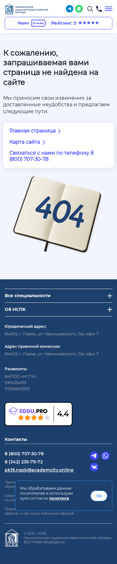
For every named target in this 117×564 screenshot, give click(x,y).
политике (59, 498)
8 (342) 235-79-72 (24, 462)
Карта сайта (28, 142)
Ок (99, 495)
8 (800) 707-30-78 (24, 454)
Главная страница (36, 131)
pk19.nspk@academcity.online (39, 470)
